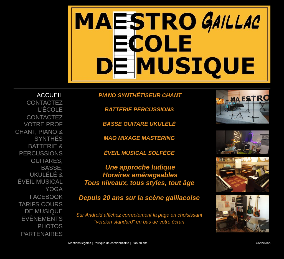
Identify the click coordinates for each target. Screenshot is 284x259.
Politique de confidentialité (111, 243)
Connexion (263, 243)
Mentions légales (79, 243)
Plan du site (139, 243)
